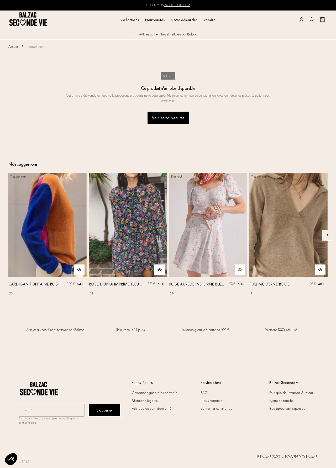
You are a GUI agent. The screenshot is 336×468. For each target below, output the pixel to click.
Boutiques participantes (287, 408)
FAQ (204, 392)
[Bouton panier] (322, 20)
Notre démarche (184, 19)
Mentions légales (145, 400)
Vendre (210, 19)
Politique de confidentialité (151, 408)
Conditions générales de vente (154, 392)
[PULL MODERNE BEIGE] (288, 235)
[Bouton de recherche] (312, 20)
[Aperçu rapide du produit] (79, 269)
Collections (130, 19)
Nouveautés (155, 19)
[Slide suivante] (327, 235)
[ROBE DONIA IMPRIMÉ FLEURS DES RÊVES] (128, 235)
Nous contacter (212, 400)
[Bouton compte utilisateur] (301, 20)
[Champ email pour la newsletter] (52, 410)
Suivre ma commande (216, 408)
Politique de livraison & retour (291, 392)
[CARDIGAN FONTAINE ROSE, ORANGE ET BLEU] (47, 235)
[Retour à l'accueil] (28, 19)
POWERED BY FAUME (301, 456)
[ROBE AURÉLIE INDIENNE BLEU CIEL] (208, 235)
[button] (11, 459)
